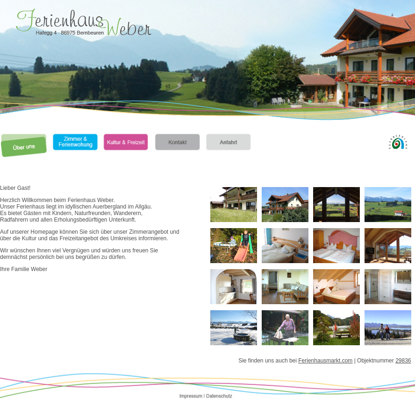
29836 (403, 360)
